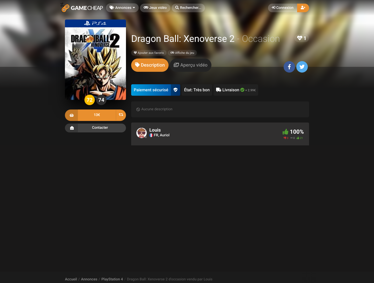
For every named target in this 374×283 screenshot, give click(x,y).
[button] (188, 8)
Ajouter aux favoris (149, 53)
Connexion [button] (282, 8)
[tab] (150, 65)
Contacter (95, 128)
